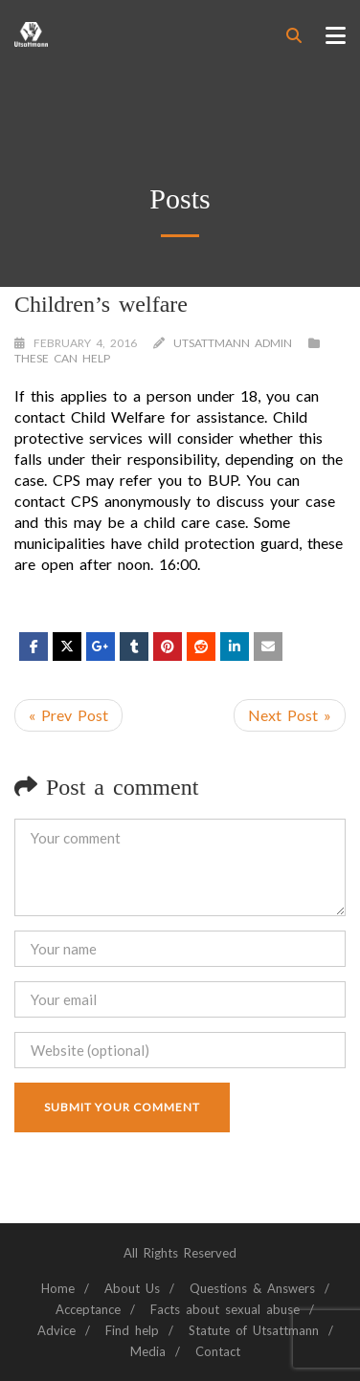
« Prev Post (68, 715)
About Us (132, 1288)
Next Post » (289, 715)
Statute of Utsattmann (254, 1330)
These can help (62, 358)
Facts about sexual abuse (225, 1309)
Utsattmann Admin (232, 343)
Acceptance (88, 1309)
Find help (132, 1330)
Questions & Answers (252, 1288)
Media (148, 1351)
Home (58, 1288)
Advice (56, 1330)
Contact (217, 1351)
